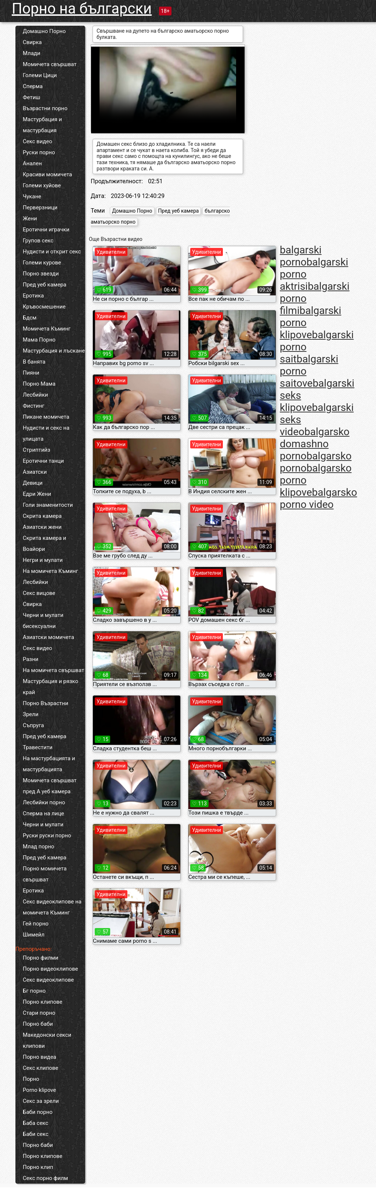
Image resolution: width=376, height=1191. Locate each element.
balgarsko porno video (318, 498)
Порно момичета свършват (44, 874)
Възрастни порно (45, 108)
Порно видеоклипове (50, 969)
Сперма (33, 86)
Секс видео (37, 141)
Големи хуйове (42, 185)
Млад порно (38, 846)
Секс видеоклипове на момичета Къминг (52, 907)
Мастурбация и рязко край (50, 687)
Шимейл (33, 934)
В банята (34, 361)
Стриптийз (36, 450)
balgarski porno (301, 256)
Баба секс (35, 1123)
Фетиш (31, 97)
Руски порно (39, 152)
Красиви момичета (47, 174)
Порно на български (82, 8)
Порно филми (40, 957)
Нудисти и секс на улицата (46, 433)
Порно (31, 1079)
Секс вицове (39, 593)
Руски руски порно (47, 835)
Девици (33, 483)
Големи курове (42, 262)
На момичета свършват (53, 670)
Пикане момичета (46, 417)
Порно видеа (39, 1057)
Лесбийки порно (44, 802)
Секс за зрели (41, 1101)
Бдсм (30, 317)
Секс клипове (40, 1068)
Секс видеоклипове (48, 980)
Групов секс (38, 240)
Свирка (32, 42)
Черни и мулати (43, 615)
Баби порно (38, 1112)
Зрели (31, 714)
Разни (30, 659)
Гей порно (35, 923)
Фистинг (33, 406)
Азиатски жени (42, 527)
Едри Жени (37, 494)
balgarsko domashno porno (315, 444)
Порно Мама (39, 383)
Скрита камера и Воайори (44, 543)
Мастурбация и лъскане (54, 350)
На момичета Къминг (50, 571)
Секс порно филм (45, 1178)
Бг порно (34, 991)
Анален (32, 163)
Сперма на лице (43, 813)
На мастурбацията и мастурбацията (49, 764)
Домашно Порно (44, 31)
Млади (31, 53)
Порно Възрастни (45, 703)
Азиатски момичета (48, 637)
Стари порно (39, 1013)
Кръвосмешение (44, 306)
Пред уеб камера (44, 284)
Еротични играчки (46, 229)
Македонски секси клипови (47, 1040)
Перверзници (40, 207)
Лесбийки (35, 394)
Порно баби (38, 1024)
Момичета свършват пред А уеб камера (50, 786)
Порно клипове (42, 1002)
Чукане (32, 196)
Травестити (38, 747)
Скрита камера (42, 516)
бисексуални (39, 626)
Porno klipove (39, 1090)
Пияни (31, 372)
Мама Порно (39, 339)
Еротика (33, 295)
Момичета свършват (50, 64)
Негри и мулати (43, 560)
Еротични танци (43, 461)
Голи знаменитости (48, 505)
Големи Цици (40, 75)
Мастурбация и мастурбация (42, 125)
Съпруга (33, 725)
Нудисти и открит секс (52, 251)
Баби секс (35, 1134)
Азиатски (35, 472)
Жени (30, 218)
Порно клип (38, 1167)
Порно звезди (41, 273)
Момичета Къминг (46, 328)
